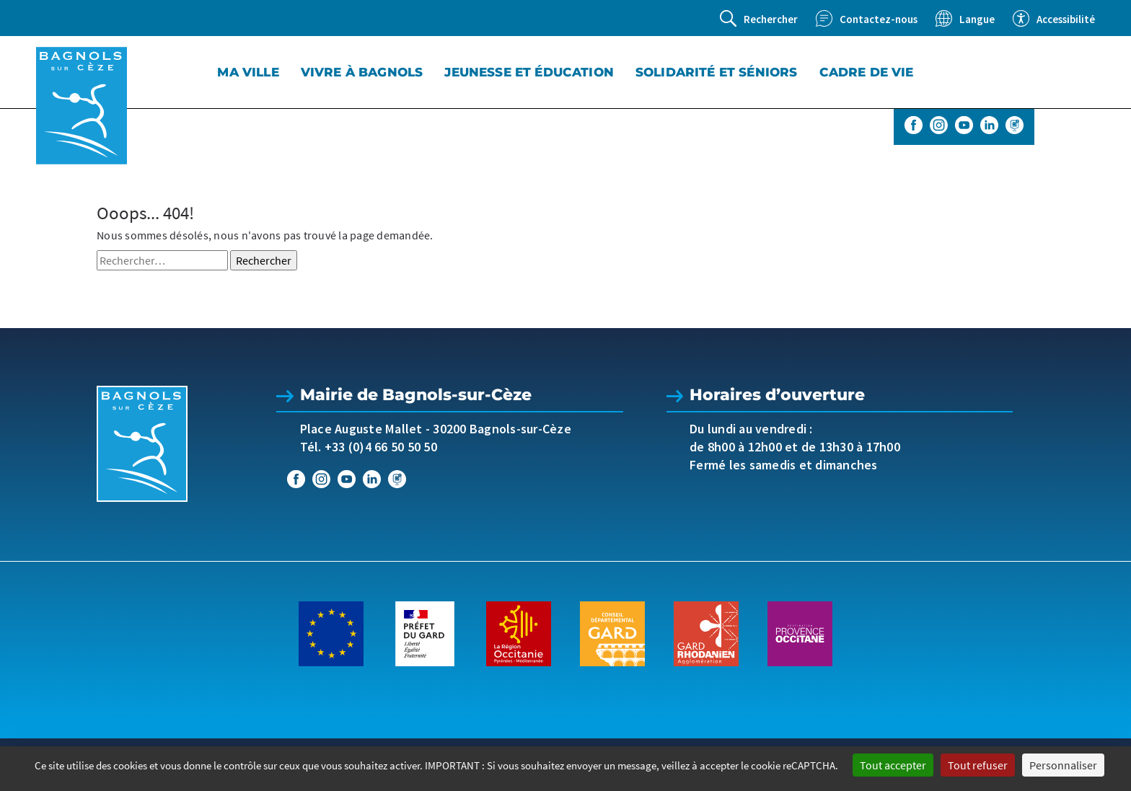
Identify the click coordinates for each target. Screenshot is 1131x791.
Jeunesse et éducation (529, 72)
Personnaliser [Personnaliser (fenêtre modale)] (1063, 765)
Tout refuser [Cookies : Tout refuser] (978, 765)
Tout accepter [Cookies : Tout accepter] (893, 765)
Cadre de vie (866, 72)
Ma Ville (247, 72)
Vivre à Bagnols (362, 72)
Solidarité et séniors (716, 72)
